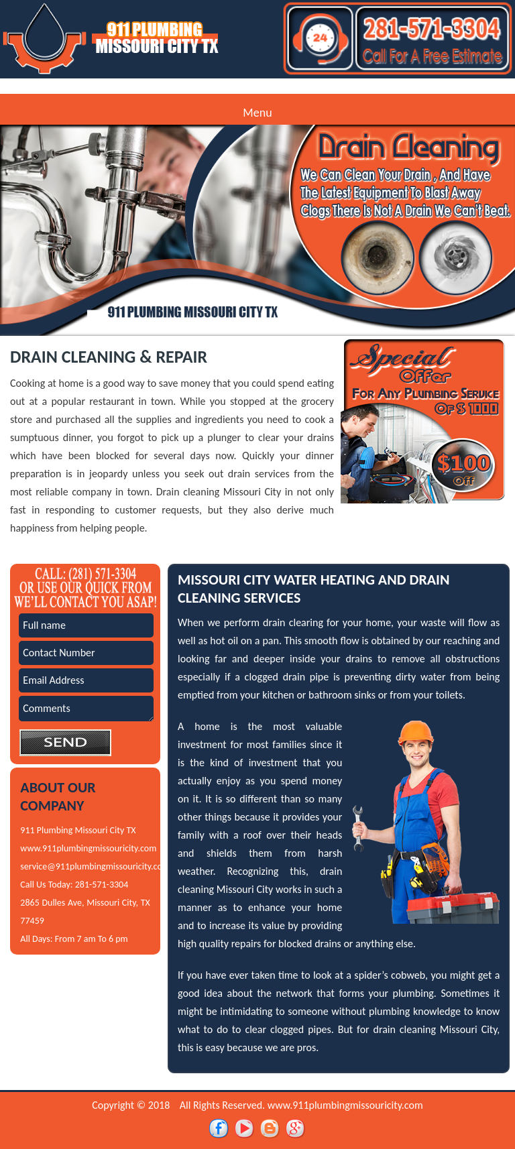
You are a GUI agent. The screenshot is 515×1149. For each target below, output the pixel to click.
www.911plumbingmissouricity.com (88, 848)
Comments (86, 708)
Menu (257, 112)
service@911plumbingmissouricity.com (95, 866)
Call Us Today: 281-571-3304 (74, 884)
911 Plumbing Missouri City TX (77, 830)
